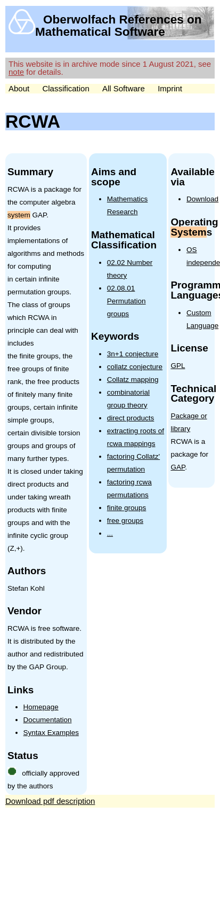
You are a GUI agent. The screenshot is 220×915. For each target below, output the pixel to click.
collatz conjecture (134, 367)
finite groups (126, 508)
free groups (125, 521)
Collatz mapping (133, 380)
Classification (65, 88)
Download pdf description (50, 800)
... (110, 533)
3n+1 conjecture (132, 354)
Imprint (170, 88)
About (19, 88)
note (16, 71)
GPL (177, 366)
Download (202, 199)
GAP (177, 467)
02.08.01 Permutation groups (126, 301)
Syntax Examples (51, 733)
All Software (123, 88)
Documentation (47, 720)
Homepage (41, 707)
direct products (130, 418)
